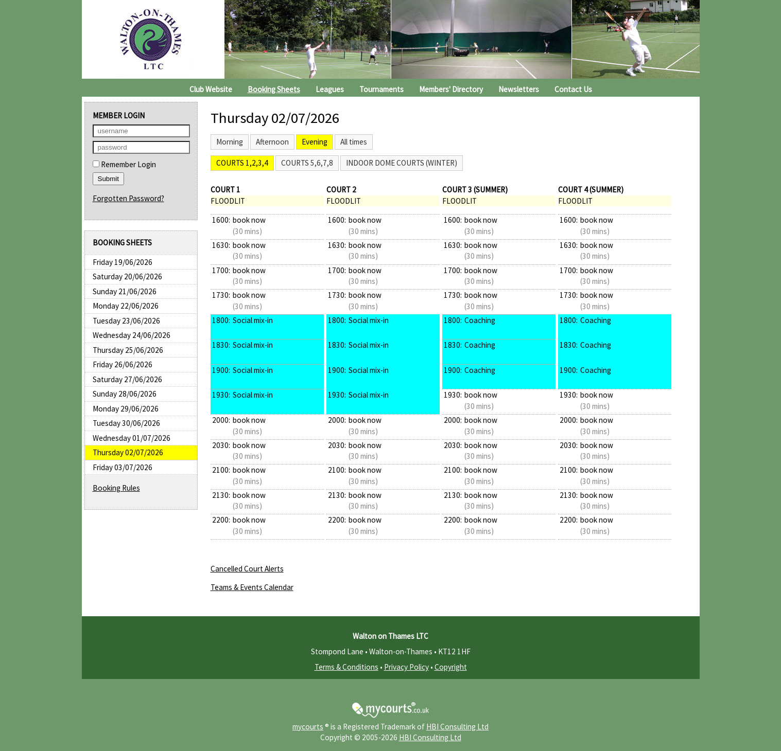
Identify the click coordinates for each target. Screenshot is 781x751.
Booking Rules (116, 488)
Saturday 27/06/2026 (127, 379)
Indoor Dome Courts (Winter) (401, 163)
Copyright (451, 667)
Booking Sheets (274, 89)
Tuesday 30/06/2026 (126, 423)
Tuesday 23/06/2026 (126, 321)
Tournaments (381, 89)
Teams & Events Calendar (252, 587)
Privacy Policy (406, 667)
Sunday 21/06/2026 (125, 291)
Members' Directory (451, 89)
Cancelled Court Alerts (247, 569)
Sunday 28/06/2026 (125, 394)
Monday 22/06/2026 (126, 306)
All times (353, 142)
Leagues (330, 89)
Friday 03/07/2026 (122, 467)
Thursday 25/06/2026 (128, 350)
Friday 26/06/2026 (122, 364)
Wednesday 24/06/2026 (131, 335)
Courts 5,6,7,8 (307, 163)
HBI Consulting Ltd (457, 726)
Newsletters (518, 89)
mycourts (307, 726)
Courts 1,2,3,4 (242, 163)
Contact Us (573, 89)
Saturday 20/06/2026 (127, 276)
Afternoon (272, 142)
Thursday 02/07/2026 (128, 452)
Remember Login (124, 164)
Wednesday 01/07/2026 (131, 438)
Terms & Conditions (346, 667)
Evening (314, 142)
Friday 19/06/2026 (122, 262)
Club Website (210, 89)
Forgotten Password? (128, 198)
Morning (229, 142)
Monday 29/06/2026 (126, 409)
